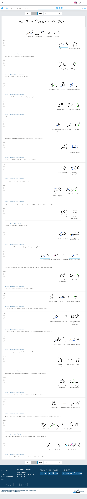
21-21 (46, 13)
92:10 (4, 232)
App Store (78, 478)
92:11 (4, 254)
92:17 (4, 381)
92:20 (4, 445)
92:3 (4, 81)
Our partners (21, 477)
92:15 (4, 339)
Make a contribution (7, 481)
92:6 (4, 144)
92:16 (4, 360)
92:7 (4, 165)
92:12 (4, 274)
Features (4, 477)
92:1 (4, 40)
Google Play (67, 478)
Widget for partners (24, 474)
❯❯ (59, 13)
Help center (21, 481)
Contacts (4, 479)
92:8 (4, 187)
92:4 (4, 102)
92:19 (4, 425)
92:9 (4, 210)
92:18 (4, 403)
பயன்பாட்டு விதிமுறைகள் (79, 493)
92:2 (4, 61)
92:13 (4, 296)
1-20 (40, 13)
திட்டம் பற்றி (4, 474)
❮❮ (27, 13)
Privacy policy (77, 494)
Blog (2, 484)
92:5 (4, 122)
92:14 (4, 316)
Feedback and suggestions (25, 479)
